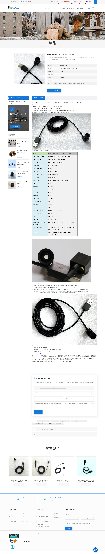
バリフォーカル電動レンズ (42, 521)
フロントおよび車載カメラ (56, 517)
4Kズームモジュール (41, 519)
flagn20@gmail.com (26, 1)
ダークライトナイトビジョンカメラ (79, 421)
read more (19, 484)
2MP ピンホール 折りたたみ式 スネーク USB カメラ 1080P (86, 481)
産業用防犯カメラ (13, 113)
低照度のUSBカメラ (65, 421)
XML (23, 519)
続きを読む (20, 163)
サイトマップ (25, 536)
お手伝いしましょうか (18, 131)
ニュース (55, 8)
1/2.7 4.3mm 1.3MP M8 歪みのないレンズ (22, 199)
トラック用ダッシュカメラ (15, 110)
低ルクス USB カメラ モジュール (40, 423)
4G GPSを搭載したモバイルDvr (56, 520)
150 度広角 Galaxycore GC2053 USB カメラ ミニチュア (22, 158)
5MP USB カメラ (55, 421)
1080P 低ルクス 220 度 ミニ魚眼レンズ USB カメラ (19, 481)
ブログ (23, 516)
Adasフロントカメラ (55, 524)
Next (98, 472)
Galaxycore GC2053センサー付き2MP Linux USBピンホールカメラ (63, 481)
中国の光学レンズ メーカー (15, 117)
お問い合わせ (80, 8)
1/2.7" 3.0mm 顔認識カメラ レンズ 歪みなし (22, 189)
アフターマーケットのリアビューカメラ (56, 514)
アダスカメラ (40, 514)
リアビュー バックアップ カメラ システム (17, 102)
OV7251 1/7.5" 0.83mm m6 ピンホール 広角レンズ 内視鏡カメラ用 (23, 179)
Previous (6, 472)
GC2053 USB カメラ (41, 524)
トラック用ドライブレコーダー (43, 527)
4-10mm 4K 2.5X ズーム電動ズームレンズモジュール (22, 168)
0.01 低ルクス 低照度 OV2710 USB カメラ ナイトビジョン (41, 481)
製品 (49, 8)
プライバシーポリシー (26, 521)
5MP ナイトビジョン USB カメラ (55, 423)
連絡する (92, 9)
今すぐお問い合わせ (54, 90)
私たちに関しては (71, 8)
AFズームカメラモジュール (42, 516)
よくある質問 (62, 8)
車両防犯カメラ (12, 107)
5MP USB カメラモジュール (43, 421)
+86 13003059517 (14, 1)
